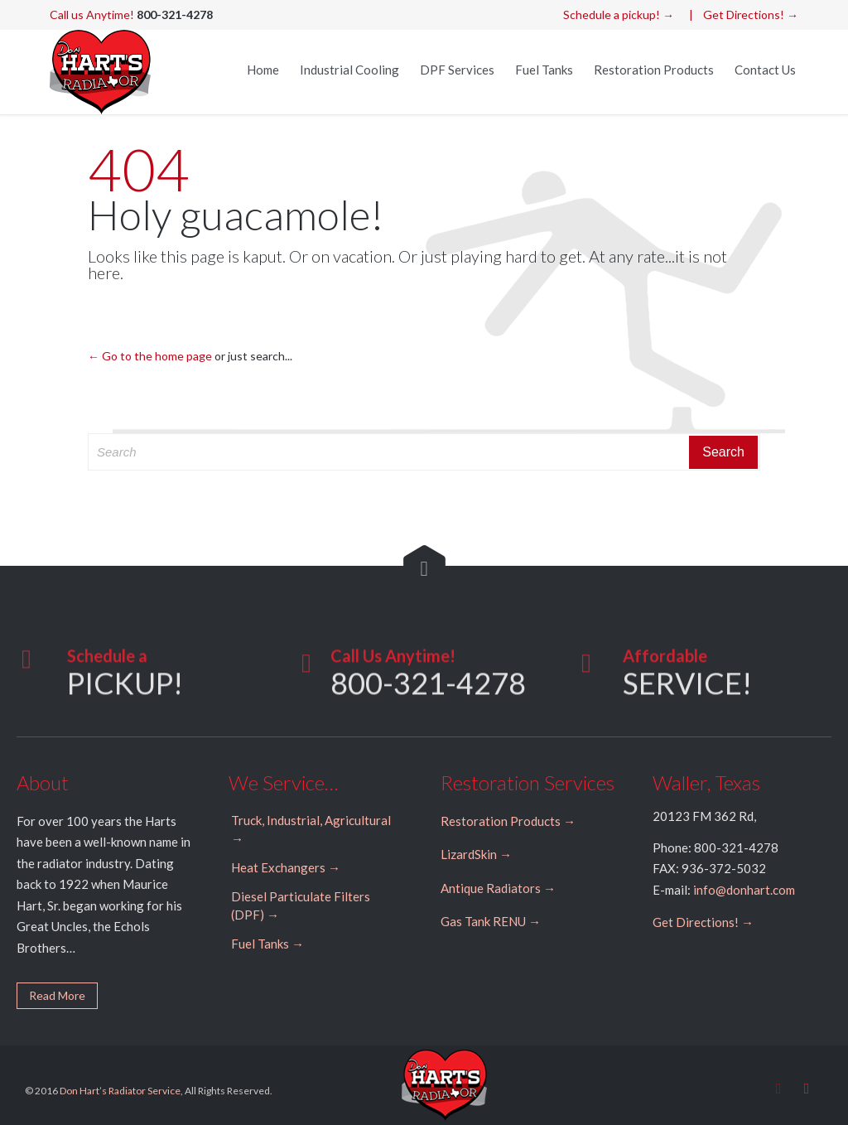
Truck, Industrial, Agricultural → (311, 829)
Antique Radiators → (498, 888)
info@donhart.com (744, 889)
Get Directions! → (750, 14)
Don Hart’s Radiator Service (120, 1090)
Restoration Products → (508, 821)
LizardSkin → (476, 854)
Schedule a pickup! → (618, 14)
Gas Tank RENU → (491, 921)
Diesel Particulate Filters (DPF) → (300, 905)
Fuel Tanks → (267, 943)
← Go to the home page (150, 356)
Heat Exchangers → (285, 867)
